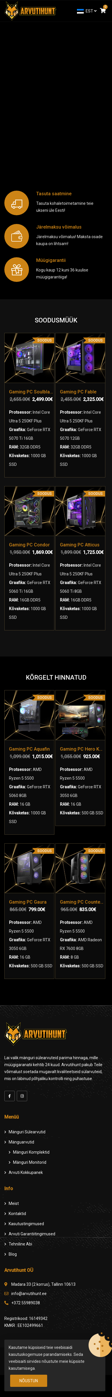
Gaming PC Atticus (80, 545)
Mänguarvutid (21, 1142)
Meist (14, 1203)
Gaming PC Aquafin (29, 749)
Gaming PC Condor (29, 545)
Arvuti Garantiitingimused (32, 1234)
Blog (13, 1254)
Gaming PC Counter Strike (82, 902)
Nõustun (28, 1380)
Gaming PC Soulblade (31, 392)
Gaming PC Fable (78, 392)
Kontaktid (17, 1213)
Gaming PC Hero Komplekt (82, 749)
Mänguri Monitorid (29, 1162)
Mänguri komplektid (31, 1152)
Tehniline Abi (20, 1244)
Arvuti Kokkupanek (26, 1172)
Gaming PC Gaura (28, 902)
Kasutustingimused (26, 1223)
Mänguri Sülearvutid (27, 1132)
